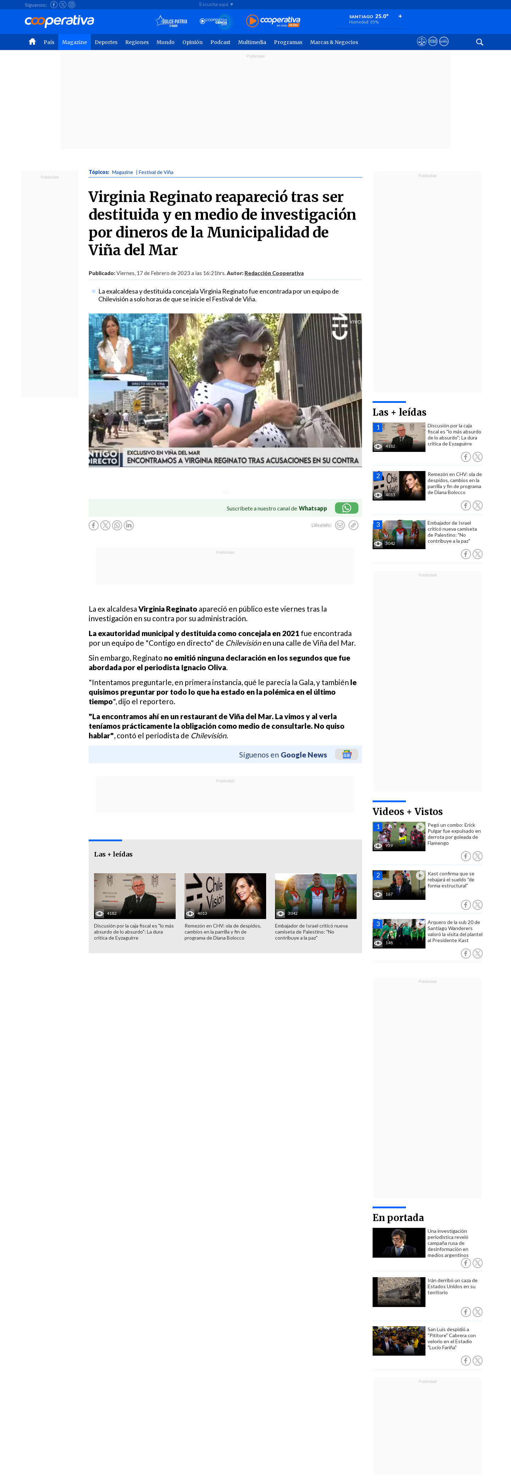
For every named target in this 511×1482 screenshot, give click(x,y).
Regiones (137, 42)
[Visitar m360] (433, 47)
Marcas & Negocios (334, 42)
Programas (288, 42)
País (49, 42)
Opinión (192, 42)
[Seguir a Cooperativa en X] (62, 4)
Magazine (74, 42)
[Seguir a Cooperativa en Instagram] (71, 4)
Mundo (165, 42)
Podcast (220, 42)
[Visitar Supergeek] (444, 47)
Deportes (106, 42)
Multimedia (252, 42)
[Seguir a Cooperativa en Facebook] (53, 4)
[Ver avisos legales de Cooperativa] (422, 47)
